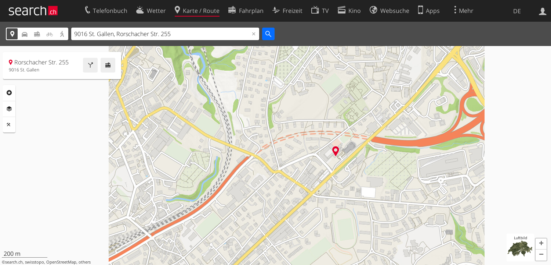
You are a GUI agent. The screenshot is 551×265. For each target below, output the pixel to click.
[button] (541, 244)
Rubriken (9, 92)
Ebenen (9, 109)
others (85, 262)
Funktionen (9, 124)
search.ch (14, 262)
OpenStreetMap (61, 262)
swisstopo (34, 262)
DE (517, 11)
